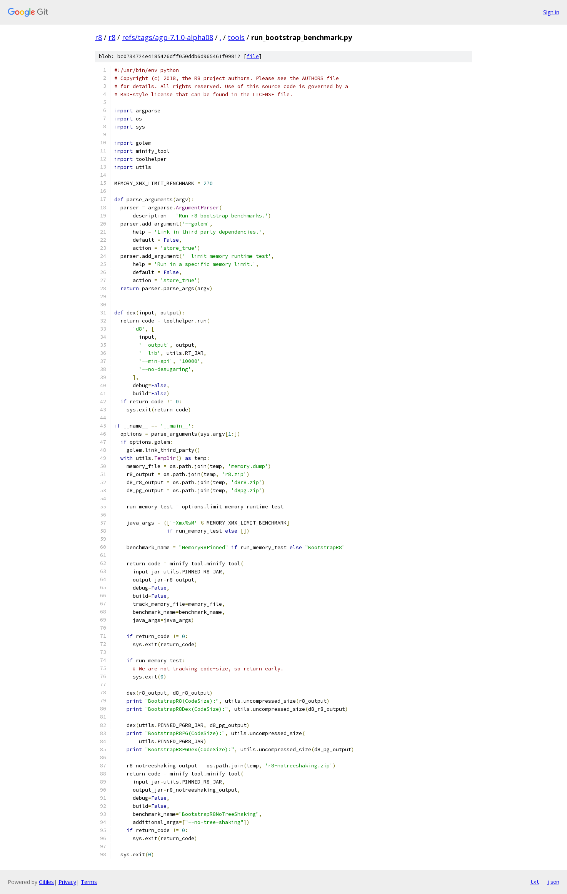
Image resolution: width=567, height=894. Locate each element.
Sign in (551, 12)
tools (236, 37)
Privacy (67, 882)
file (253, 56)
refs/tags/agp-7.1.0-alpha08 (167, 37)
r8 (98, 37)
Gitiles (46, 882)
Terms (89, 882)
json (553, 881)
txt (534, 881)
